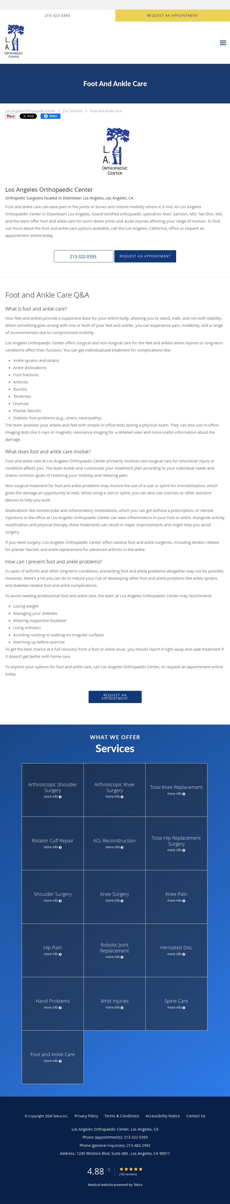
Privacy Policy (86, 1115)
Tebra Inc (60, 1116)
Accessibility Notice (163, 1115)
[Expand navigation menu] (223, 43)
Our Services (73, 110)
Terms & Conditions (122, 1115)
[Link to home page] (33, 43)
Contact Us (195, 1115)
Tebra (137, 1184)
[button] (83, 256)
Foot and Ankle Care (105, 110)
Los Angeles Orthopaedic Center (30, 110)
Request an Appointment (145, 256)
